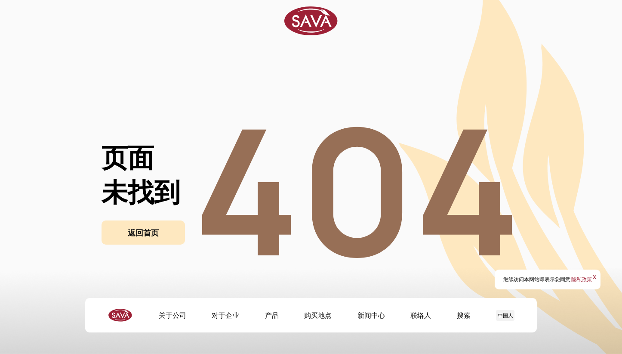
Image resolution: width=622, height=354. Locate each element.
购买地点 (318, 315)
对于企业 (225, 315)
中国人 (505, 315)
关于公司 (172, 315)
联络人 (420, 315)
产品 (272, 315)
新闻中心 (371, 315)
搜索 (464, 315)
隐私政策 (581, 279)
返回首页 (143, 232)
